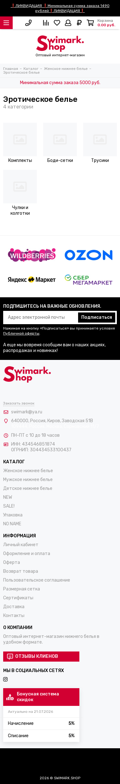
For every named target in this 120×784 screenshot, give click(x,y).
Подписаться (96, 317)
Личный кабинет (20, 544)
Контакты (13, 615)
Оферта (11, 562)
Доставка (13, 606)
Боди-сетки (60, 160)
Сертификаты (18, 598)
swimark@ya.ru (26, 412)
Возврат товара (20, 571)
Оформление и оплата (26, 553)
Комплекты (20, 160)
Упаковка (13, 515)
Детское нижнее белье (27, 488)
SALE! (9, 506)
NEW (7, 497)
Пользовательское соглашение (36, 580)
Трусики (100, 160)
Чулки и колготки (20, 210)
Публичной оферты (21, 333)
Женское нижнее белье (28, 470)
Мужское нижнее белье (28, 479)
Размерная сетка (21, 589)
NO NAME (12, 524)
